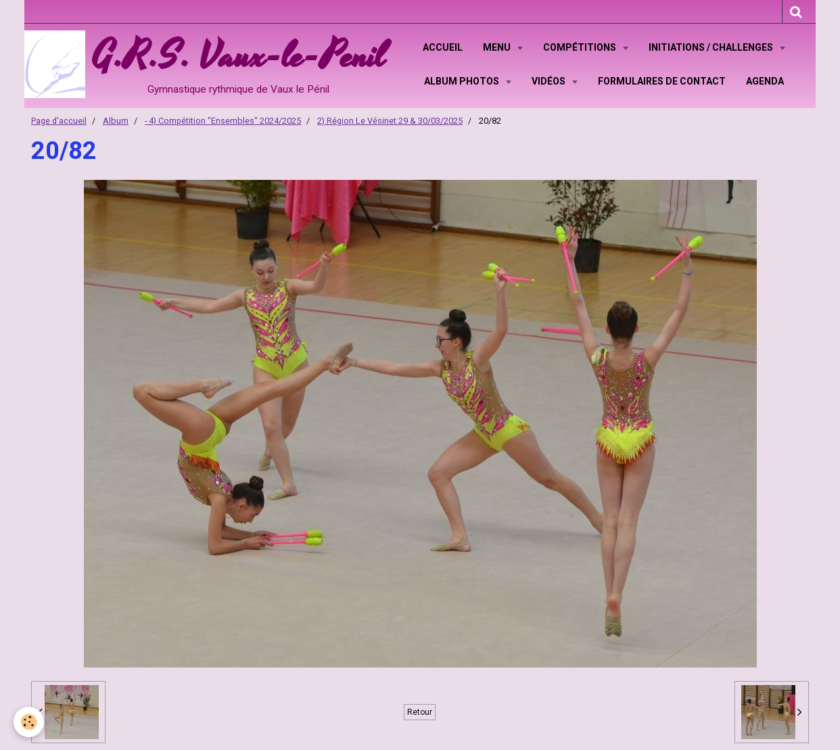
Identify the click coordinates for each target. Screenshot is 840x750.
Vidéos (549, 81)
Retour (419, 712)
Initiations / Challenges (712, 47)
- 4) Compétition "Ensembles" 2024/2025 (223, 121)
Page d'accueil (59, 121)
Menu (498, 47)
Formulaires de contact (662, 81)
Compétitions (580, 47)
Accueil (443, 47)
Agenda (765, 81)
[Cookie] (29, 722)
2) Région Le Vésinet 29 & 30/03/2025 (390, 121)
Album (116, 121)
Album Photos (462, 81)
